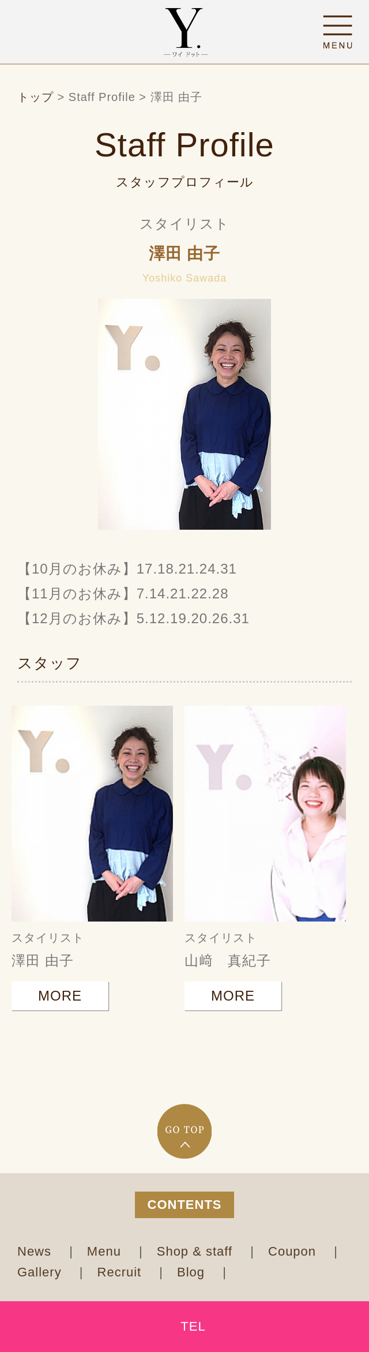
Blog (193, 1272)
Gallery (41, 1272)
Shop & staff (197, 1251)
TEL (192, 1326)
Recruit (121, 1272)
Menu (106, 1251)
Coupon (294, 1251)
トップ (35, 97)
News (36, 1251)
